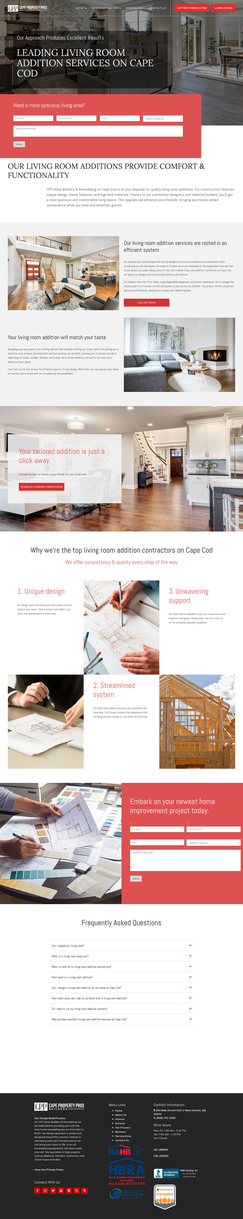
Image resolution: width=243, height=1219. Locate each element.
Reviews (120, 1131)
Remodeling (134, 8)
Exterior (120, 1123)
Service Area (123, 1136)
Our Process (122, 1127)
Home (118, 1110)
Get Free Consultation (191, 8)
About (79, 8)
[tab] (121, 946)
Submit (19, 144)
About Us (121, 1114)
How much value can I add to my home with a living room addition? (89, 998)
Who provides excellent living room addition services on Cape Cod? (89, 1019)
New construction (105, 8)
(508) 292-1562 (166, 1117)
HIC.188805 (161, 1149)
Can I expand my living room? (68, 946)
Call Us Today (147, 302)
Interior (120, 1119)
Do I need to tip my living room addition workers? (79, 1009)
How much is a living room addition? (72, 977)
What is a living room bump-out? (70, 956)
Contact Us (157, 8)
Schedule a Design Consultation (41, 486)
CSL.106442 (161, 1155)
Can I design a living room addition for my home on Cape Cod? (86, 988)
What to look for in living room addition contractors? (81, 967)
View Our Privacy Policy (48, 1169)
